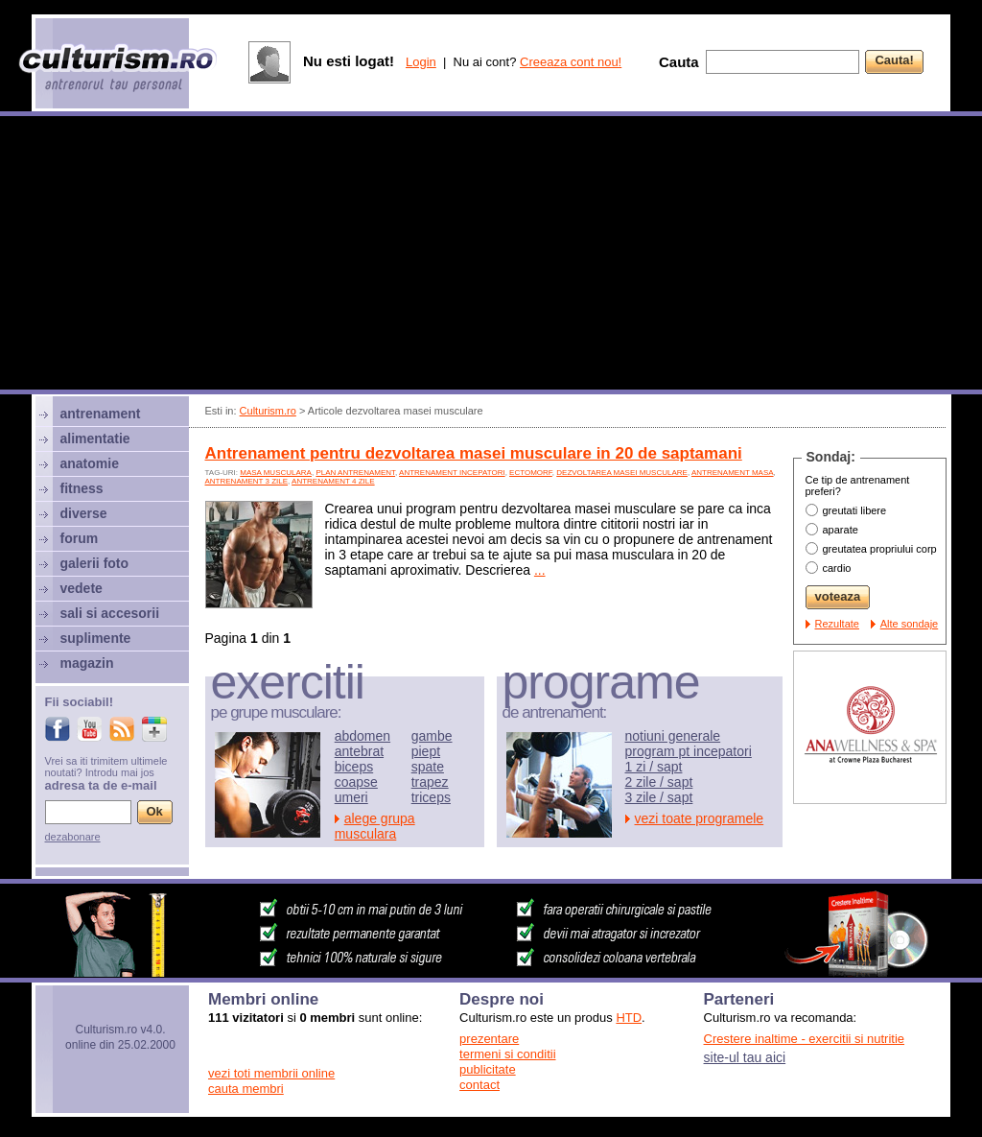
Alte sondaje (909, 623)
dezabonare (73, 836)
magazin (87, 663)
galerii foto (94, 563)
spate (427, 766)
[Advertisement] (491, 255)
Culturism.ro (268, 410)
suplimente (95, 638)
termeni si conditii (507, 1054)
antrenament (100, 413)
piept (425, 751)
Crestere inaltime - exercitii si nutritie (804, 1038)
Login (421, 62)
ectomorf (530, 472)
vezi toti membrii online (271, 1073)
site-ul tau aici (745, 1057)
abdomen (362, 736)
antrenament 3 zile (247, 481)
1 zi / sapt (654, 766)
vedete (81, 588)
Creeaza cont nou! (570, 62)
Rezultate (837, 623)
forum (79, 538)
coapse (356, 782)
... (540, 570)
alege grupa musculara (375, 826)
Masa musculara (276, 472)
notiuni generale (673, 736)
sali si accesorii (110, 613)
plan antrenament (355, 472)
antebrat (359, 751)
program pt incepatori (688, 751)
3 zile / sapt (659, 797)
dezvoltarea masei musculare (622, 472)
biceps (354, 766)
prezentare (489, 1038)
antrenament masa (732, 472)
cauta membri (246, 1088)
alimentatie (95, 438)
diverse (83, 513)
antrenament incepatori (452, 472)
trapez (430, 782)
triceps (431, 797)
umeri (351, 797)
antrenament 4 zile (333, 481)
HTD (629, 1017)
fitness (82, 488)
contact (479, 1085)
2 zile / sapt (659, 782)
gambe (432, 736)
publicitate (487, 1069)
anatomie (89, 463)
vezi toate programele (699, 818)
